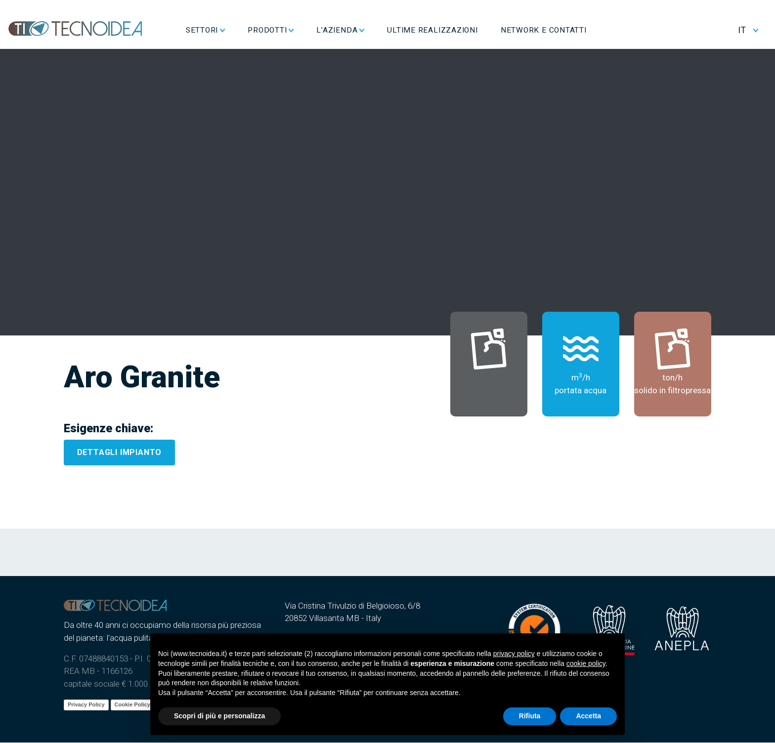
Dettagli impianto (119, 452)
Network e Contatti (575, 28)
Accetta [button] (588, 716)
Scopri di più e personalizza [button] (219, 716)
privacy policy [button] (514, 654)
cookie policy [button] (585, 663)
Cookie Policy (132, 705)
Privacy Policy (86, 705)
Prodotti (298, 28)
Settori (233, 28)
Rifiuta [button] (530, 716)
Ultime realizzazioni (464, 28)
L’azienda (368, 28)
